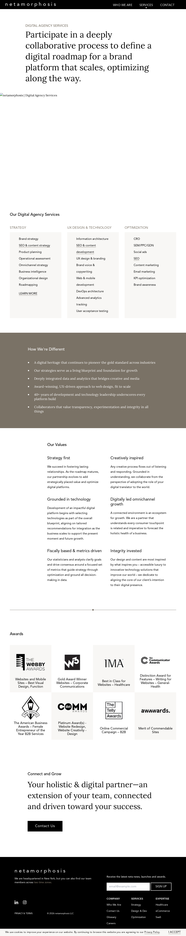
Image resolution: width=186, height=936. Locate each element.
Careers (111, 923)
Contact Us (45, 826)
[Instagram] (27, 902)
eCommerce (163, 911)
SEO (136, 258)
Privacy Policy (151, 932)
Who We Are (114, 905)
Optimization (138, 917)
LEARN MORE (28, 293)
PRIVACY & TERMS (24, 914)
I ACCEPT (174, 932)
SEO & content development (86, 249)
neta (31, 4)
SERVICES (146, 5)
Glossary (111, 917)
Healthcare (162, 905)
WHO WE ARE (122, 5)
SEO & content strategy (34, 245)
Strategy (136, 905)
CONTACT (167, 5)
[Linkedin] (19, 902)
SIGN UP (161, 886)
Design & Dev (139, 911)
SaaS (158, 917)
